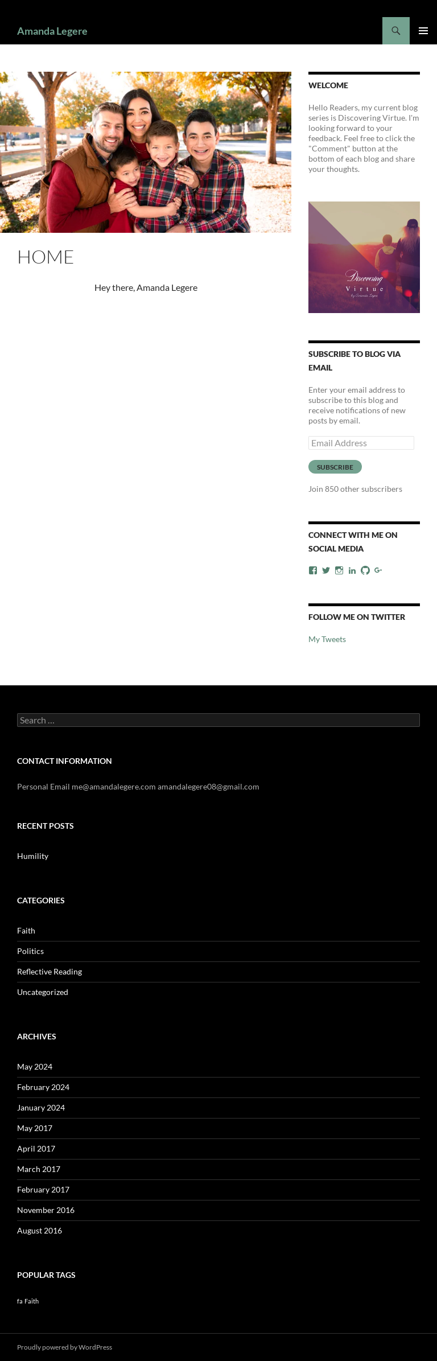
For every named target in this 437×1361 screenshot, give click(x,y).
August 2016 (39, 1230)
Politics (30, 951)
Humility (32, 856)
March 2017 (38, 1169)
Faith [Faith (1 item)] (31, 1301)
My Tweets (327, 639)
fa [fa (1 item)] (20, 1301)
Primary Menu (423, 30)
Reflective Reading (49, 971)
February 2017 (43, 1189)
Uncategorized (42, 992)
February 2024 (43, 1087)
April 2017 (36, 1148)
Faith (26, 930)
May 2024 (34, 1066)
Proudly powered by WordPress (64, 1347)
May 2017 (34, 1128)
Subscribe (335, 467)
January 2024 (41, 1107)
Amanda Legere (52, 30)
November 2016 (46, 1210)
